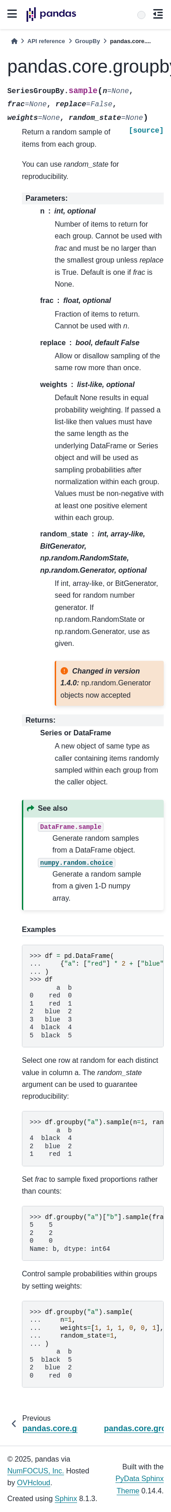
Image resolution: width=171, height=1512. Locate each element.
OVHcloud (33, 1483)
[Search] (141, 15)
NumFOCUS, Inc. (35, 1471)
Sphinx (66, 1498)
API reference (46, 41)
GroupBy (87, 41)
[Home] (14, 41)
